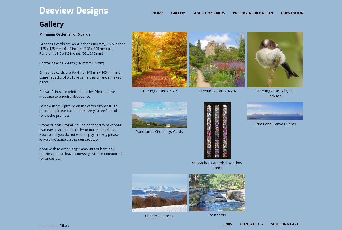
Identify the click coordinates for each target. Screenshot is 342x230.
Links (227, 224)
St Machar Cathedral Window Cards (217, 165)
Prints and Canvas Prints (275, 124)
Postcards (217, 215)
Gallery (178, 12)
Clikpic (64, 225)
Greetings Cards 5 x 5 (159, 90)
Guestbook (292, 12)
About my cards (209, 12)
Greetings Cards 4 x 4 (217, 90)
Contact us (251, 224)
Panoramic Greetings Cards (159, 131)
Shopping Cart (285, 224)
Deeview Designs (73, 10)
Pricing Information (253, 12)
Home (158, 12)
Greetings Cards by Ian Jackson (275, 93)
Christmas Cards (159, 215)
